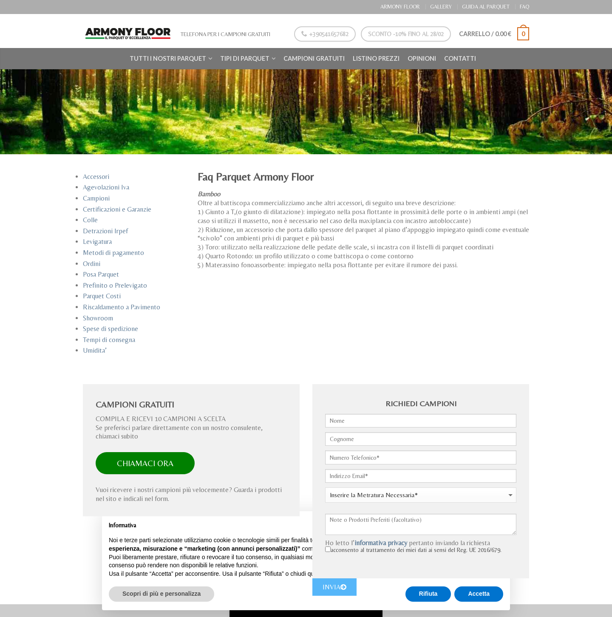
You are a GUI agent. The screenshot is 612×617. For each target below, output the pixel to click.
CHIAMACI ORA (145, 463)
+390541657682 (323, 34)
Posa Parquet (101, 274)
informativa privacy (380, 543)
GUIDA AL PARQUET (486, 6)
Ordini (91, 264)
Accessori (96, 177)
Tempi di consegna (109, 340)
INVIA (334, 587)
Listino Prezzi (376, 58)
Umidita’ (95, 350)
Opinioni (422, 58)
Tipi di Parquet (244, 58)
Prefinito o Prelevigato (115, 285)
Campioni (96, 198)
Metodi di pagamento (113, 253)
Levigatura (97, 242)
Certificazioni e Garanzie (117, 209)
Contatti (460, 58)
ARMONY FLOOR (400, 6)
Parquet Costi (102, 296)
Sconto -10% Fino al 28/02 (404, 34)
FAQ (524, 6)
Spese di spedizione (110, 329)
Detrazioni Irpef (105, 231)
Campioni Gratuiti (314, 58)
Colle (90, 220)
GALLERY (441, 6)
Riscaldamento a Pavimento (121, 307)
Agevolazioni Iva (106, 187)
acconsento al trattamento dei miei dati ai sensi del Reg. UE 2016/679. (416, 549)
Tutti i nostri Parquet (168, 58)
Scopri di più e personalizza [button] (161, 593)
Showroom (98, 318)
